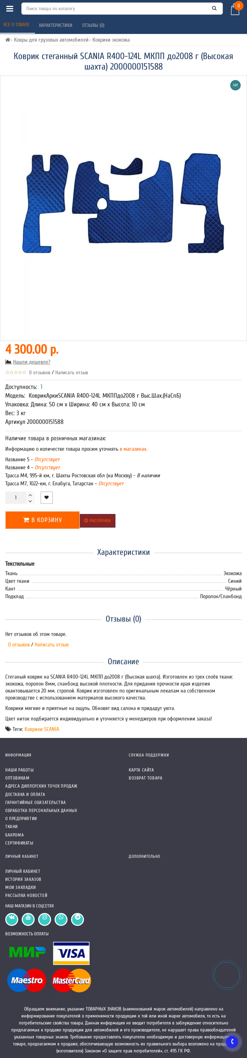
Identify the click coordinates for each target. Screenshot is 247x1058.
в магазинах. (132, 449)
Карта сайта (141, 770)
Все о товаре (17, 25)
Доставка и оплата (25, 794)
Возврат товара (145, 778)
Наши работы (19, 770)
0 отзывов (38, 373)
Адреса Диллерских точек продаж (41, 786)
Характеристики (56, 25)
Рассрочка (97, 520)
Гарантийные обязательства (35, 802)
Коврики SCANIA (41, 729)
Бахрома (14, 835)
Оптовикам (17, 778)
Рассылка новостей (26, 895)
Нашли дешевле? (31, 362)
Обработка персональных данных (41, 810)
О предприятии (21, 818)
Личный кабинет (22, 871)
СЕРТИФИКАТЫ (19, 843)
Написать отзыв (71, 373)
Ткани (11, 826)
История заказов (23, 879)
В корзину (42, 520)
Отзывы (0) (94, 25)
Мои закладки (20, 887)
